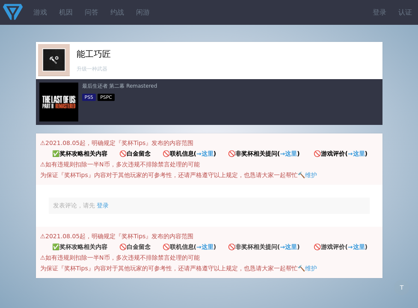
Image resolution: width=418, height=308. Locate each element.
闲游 (143, 12)
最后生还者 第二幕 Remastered (119, 86)
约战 (117, 12)
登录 (379, 12)
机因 (66, 12)
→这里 (204, 153)
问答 (91, 12)
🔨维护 (307, 175)
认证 (405, 12)
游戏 (40, 12)
